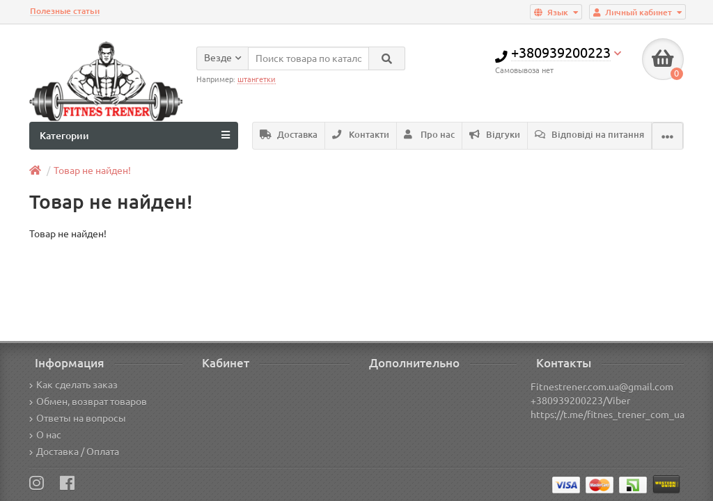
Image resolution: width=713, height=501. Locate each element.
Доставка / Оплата (74, 451)
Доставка (289, 134)
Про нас (429, 134)
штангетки (256, 79)
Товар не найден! (92, 170)
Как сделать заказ (73, 384)
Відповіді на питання (589, 134)
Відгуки (494, 134)
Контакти (360, 134)
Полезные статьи (65, 10)
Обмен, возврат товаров (88, 401)
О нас (45, 434)
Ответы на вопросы (77, 418)
